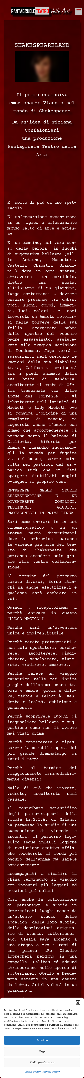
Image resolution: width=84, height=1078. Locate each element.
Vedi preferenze (42, 1062)
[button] (78, 1003)
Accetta (42, 1040)
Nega (42, 1051)
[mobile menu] (78, 11)
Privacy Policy (51, 1072)
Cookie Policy (32, 1072)
